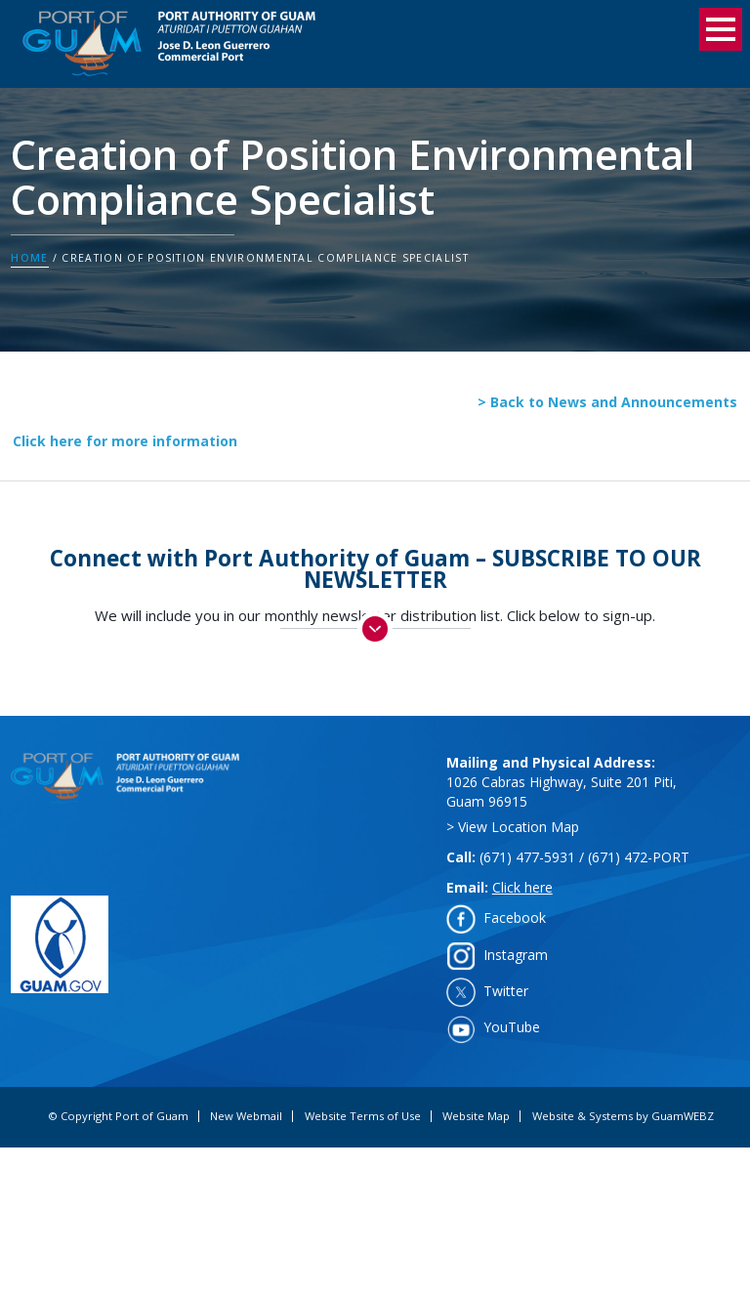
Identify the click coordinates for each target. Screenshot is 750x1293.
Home (29, 258)
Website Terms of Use (363, 1116)
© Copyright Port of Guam (118, 1116)
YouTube (511, 1027)
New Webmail (246, 1116)
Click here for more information (125, 441)
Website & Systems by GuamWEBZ (623, 1116)
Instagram (515, 954)
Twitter (505, 990)
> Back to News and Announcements (607, 402)
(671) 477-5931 (527, 857)
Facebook (514, 917)
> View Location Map (512, 826)
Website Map (476, 1116)
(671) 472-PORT (638, 857)
